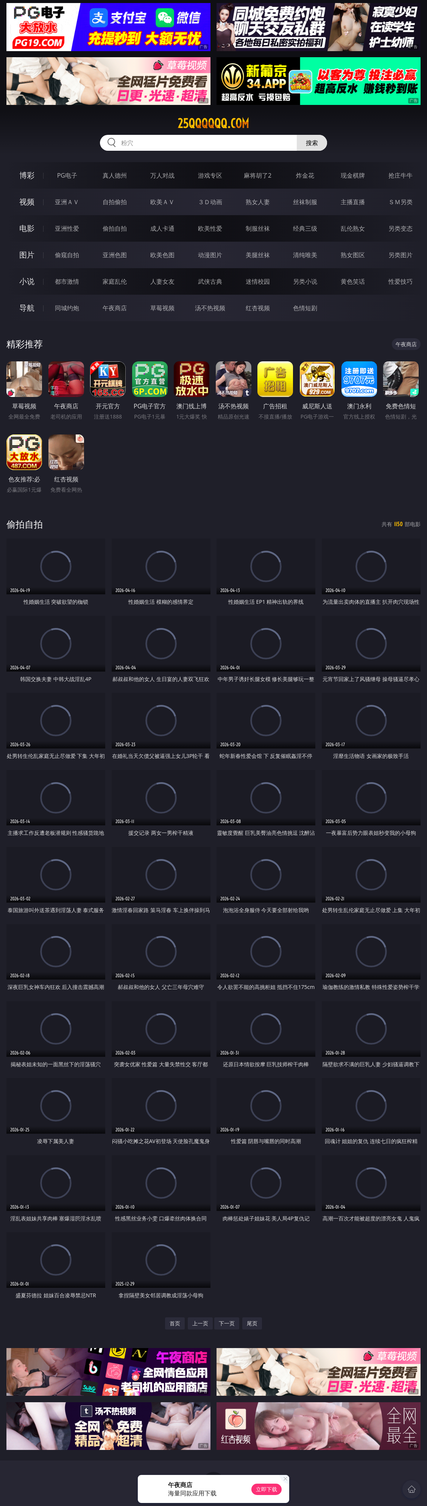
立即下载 (266, 1489)
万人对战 (162, 175)
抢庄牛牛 (400, 175)
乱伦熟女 (353, 228)
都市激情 (67, 281)
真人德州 (115, 175)
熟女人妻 (258, 202)
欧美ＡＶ (162, 202)
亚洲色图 (115, 255)
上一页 (200, 1323)
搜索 (312, 143)
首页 (175, 1323)
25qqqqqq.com (213, 123)
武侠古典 (210, 281)
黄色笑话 (353, 281)
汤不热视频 (210, 308)
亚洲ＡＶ (67, 202)
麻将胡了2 (257, 175)
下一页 (227, 1323)
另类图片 (400, 255)
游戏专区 (210, 175)
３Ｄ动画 (210, 202)
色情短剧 (305, 308)
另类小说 (305, 281)
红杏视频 (258, 308)
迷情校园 (258, 281)
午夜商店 (115, 308)
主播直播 (353, 202)
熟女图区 (353, 255)
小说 (26, 281)
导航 (26, 308)
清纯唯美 (305, 255)
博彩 (26, 175)
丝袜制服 (305, 202)
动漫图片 (210, 255)
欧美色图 (162, 255)
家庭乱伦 (115, 281)
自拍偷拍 (115, 202)
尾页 (252, 1323)
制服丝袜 (258, 228)
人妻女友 (162, 281)
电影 (26, 228)
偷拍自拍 (115, 228)
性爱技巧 (400, 281)
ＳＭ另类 (400, 202)
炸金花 (305, 175)
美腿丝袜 (258, 255)
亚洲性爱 (67, 228)
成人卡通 (162, 228)
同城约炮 (67, 308)
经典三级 (305, 228)
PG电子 (67, 175)
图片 (26, 255)
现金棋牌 (353, 175)
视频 (26, 202)
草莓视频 (162, 308)
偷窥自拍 (67, 255)
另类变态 (400, 228)
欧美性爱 (210, 228)
